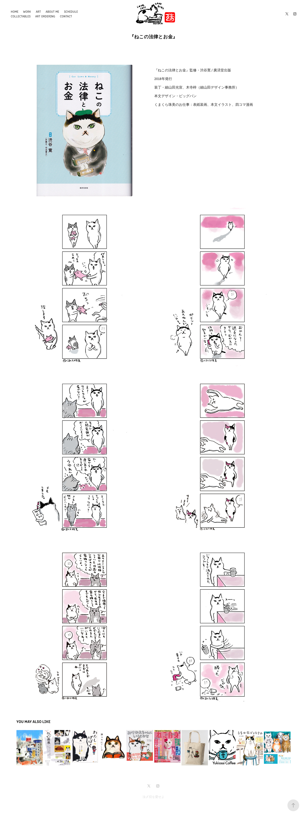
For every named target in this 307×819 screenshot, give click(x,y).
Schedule (71, 11)
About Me (52, 11)
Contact (66, 16)
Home (14, 11)
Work (27, 11)
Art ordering (45, 16)
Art (38, 11)
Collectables (21, 16)
